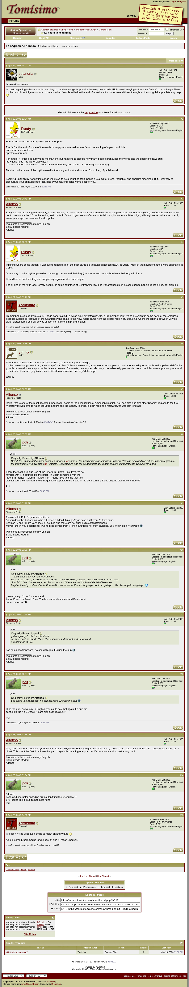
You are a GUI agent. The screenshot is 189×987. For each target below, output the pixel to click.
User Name (143, 29)
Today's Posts (143, 38)
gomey (24, 352)
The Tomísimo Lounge (86, 30)
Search (173, 38)
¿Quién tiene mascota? (17, 952)
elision (23, 869)
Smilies (40, 924)
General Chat (105, 30)
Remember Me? (175, 30)
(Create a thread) (21, 33)
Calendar (110, 38)
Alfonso (12, 204)
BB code (41, 922)
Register (182, 1)
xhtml (49, 981)
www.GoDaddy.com (30, 984)
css (53, 981)
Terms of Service (172, 976)
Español (131, 16)
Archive (158, 976)
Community (77, 38)
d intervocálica (12, 869)
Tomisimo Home (144, 976)
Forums (14, 20)
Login (173, 1)
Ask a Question (20, 30)
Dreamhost (56, 984)
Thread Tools (173, 61)
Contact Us (129, 976)
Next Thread (103, 876)
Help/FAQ (44, 38)
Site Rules (30, 934)
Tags (8, 865)
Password (142, 33)
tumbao (31, 869)
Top (184, 976)
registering (91, 112)
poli (25, 442)
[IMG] (39, 927)
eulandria (26, 73)
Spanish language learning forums (57, 30)
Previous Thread (88, 876)
